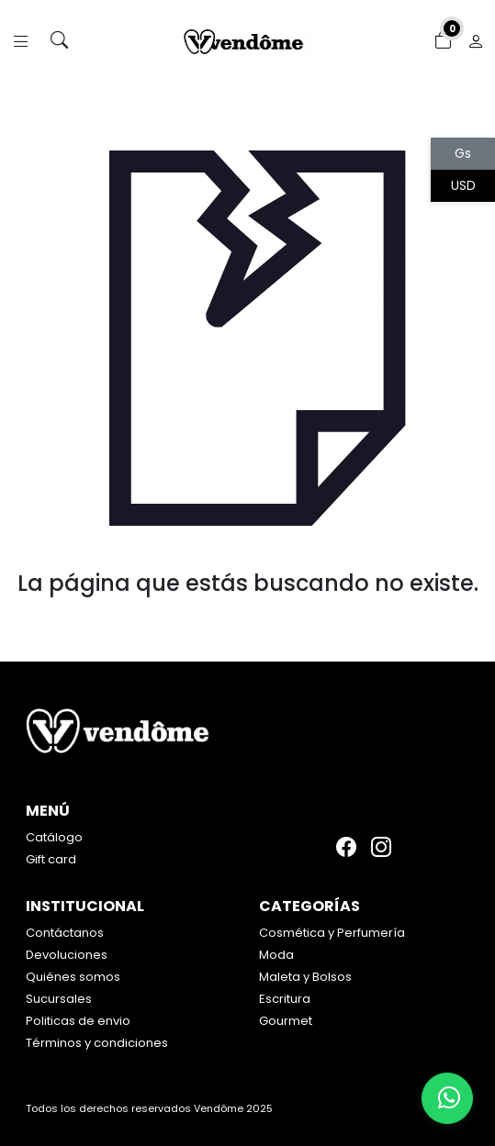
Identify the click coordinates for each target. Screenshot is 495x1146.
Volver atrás (247, 621)
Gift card (51, 859)
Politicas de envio (78, 1020)
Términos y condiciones (97, 1042)
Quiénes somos (73, 976)
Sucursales (59, 998)
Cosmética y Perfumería (332, 932)
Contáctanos (65, 932)
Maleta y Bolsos (305, 976)
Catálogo (54, 837)
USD (463, 185)
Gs (463, 153)
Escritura (284, 998)
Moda (276, 954)
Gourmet (285, 1020)
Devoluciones (66, 954)
